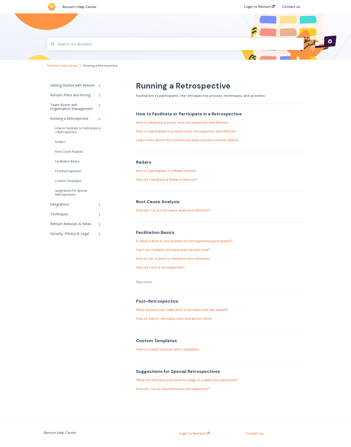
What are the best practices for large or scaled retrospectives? (187, 380)
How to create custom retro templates (167, 349)
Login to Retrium (194, 433)
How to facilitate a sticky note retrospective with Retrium (182, 122)
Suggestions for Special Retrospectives (71, 193)
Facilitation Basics (67, 161)
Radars (60, 142)
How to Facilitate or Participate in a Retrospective (78, 130)
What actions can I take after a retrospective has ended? (182, 310)
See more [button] (144, 282)
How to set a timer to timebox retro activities (173, 258)
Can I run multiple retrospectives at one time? (173, 250)
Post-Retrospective (68, 171)
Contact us (254, 433)
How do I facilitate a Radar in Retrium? (166, 179)
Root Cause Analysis (69, 151)
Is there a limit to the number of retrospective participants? (184, 241)
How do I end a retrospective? (160, 267)
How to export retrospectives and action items (174, 318)
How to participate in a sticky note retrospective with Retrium (186, 131)
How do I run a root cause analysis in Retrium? (173, 210)
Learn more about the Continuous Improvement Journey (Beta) (187, 140)
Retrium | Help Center (79, 7)
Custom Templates (68, 181)
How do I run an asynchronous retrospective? (172, 389)
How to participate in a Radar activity (166, 171)
